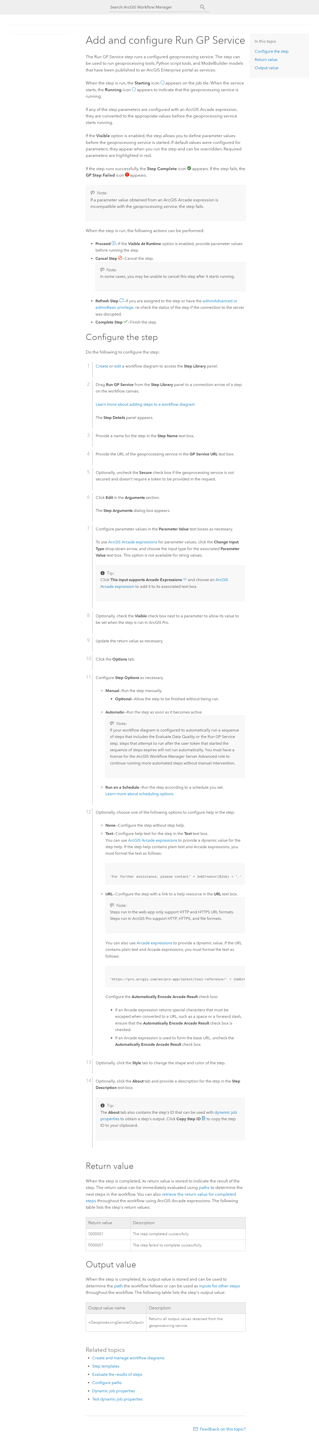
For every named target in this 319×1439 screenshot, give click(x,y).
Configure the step (272, 51)
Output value (266, 67)
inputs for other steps (219, 1285)
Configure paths (107, 1382)
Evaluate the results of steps (117, 1374)
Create (102, 366)
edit (117, 366)
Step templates (105, 1366)
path (118, 1285)
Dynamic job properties (113, 1391)
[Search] (202, 7)
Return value (266, 59)
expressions (132, 542)
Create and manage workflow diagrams (128, 1358)
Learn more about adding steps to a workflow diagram (145, 404)
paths (204, 1187)
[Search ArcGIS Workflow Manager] (155, 7)
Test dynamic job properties (117, 1399)
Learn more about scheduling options (139, 793)
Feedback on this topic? (223, 1429)
